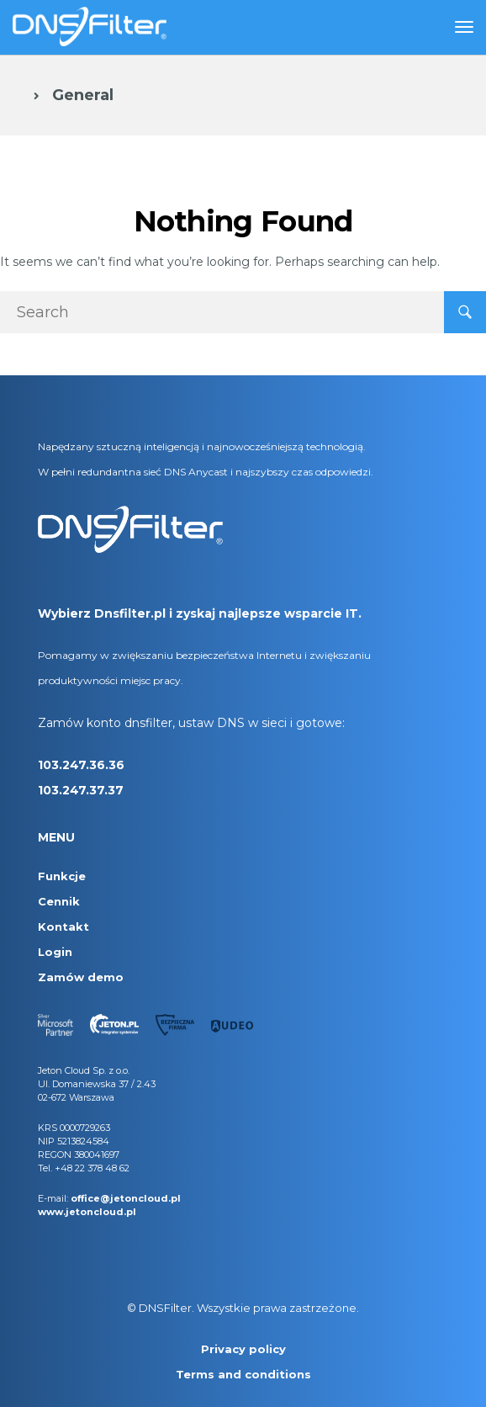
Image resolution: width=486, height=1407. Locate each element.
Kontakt (63, 926)
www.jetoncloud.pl (87, 1212)
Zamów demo (81, 977)
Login (55, 951)
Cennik (59, 901)
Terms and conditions (243, 1374)
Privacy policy (243, 1349)
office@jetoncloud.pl (126, 1198)
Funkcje (62, 876)
